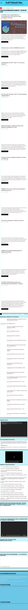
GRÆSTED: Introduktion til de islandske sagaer (14, 473)
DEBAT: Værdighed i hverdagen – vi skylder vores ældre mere (13, 492)
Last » (20, 314)
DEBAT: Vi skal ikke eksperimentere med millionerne (15, 395)
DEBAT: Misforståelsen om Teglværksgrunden (16, 487)
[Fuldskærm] (25, 535)
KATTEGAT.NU (14, 2)
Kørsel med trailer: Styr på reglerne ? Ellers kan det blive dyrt (16, 413)
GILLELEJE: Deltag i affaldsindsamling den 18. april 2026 (16, 404)
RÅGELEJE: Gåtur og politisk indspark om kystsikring (15, 494)
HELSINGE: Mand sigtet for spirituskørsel (13, 335)
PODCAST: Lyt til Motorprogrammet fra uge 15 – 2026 (15, 381)
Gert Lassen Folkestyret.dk (6, 498)
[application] (14, 429)
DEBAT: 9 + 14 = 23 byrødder (10, 491)
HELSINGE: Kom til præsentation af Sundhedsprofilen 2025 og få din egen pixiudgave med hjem (11, 16)
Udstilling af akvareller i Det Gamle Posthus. (12, 466)
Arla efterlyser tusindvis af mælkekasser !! (13, 468)
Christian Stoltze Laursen (5, 487)
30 (15, 314)
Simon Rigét (3, 491)
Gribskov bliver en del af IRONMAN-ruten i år (13, 48)
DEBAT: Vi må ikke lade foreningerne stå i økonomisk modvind (17, 496)
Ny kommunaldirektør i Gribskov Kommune (12, 220)
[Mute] (24, 535)
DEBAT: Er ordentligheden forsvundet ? (8, 8)
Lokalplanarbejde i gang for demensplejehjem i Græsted (16, 367)
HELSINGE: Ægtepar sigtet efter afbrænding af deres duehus (16, 340)
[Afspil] (2, 535)
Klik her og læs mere (5, 41)
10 (11, 314)
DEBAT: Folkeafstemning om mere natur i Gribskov (14, 484)
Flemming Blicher (3, 494)
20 (13, 314)
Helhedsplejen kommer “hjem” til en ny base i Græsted (15, 358)
